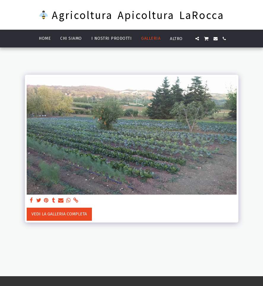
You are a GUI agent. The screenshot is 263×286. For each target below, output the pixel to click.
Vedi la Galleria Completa (59, 214)
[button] (197, 38)
